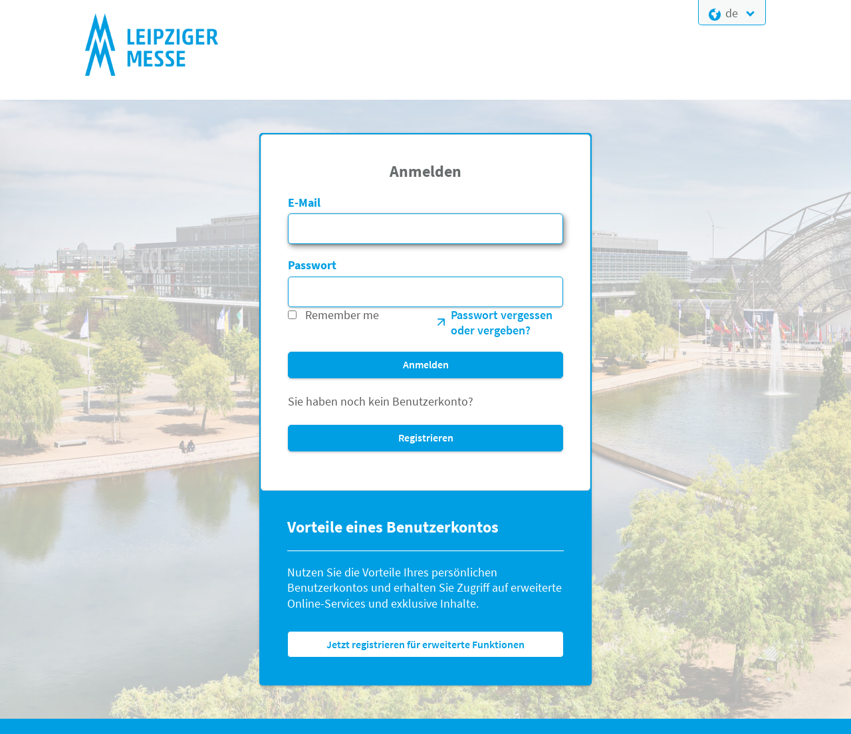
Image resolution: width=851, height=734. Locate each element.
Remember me (342, 314)
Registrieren (425, 437)
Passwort (312, 265)
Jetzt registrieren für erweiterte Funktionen (425, 644)
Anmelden (426, 364)
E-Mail (304, 202)
